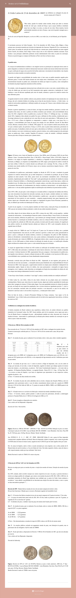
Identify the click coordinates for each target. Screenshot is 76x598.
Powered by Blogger (38, 591)
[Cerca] (70, 4)
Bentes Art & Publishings (18, 3)
